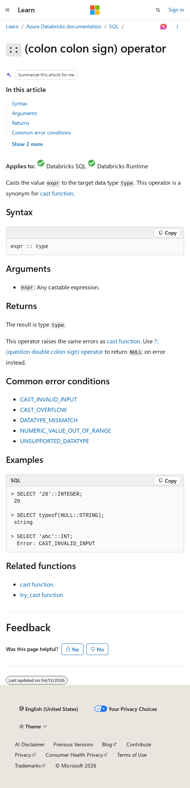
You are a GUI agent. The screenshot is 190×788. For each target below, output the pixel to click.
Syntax (19, 103)
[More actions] (177, 27)
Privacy (23, 754)
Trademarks (28, 765)
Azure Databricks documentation (63, 26)
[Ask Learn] (164, 27)
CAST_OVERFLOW (43, 409)
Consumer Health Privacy (74, 754)
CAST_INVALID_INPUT (48, 399)
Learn (12, 26)
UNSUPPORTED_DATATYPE (54, 441)
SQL (114, 26)
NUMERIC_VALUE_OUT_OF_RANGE (65, 430)
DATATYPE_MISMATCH (49, 420)
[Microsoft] (95, 10)
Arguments (24, 113)
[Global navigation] (7, 10)
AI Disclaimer (30, 744)
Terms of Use (132, 754)
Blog (107, 744)
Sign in (176, 9)
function (56, 193)
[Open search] (158, 10)
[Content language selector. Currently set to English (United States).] (49, 709)
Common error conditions (41, 132)
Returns (20, 122)
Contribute (139, 744)
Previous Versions (73, 744)
